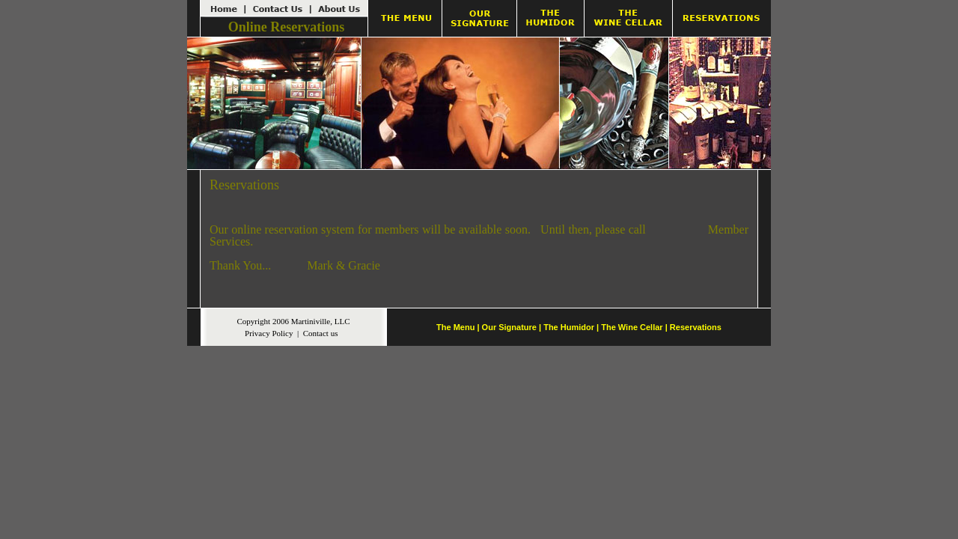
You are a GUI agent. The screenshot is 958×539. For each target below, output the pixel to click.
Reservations (695, 327)
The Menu (455, 327)
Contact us (320, 333)
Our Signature (509, 327)
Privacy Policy (269, 333)
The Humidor (568, 327)
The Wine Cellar (631, 327)
